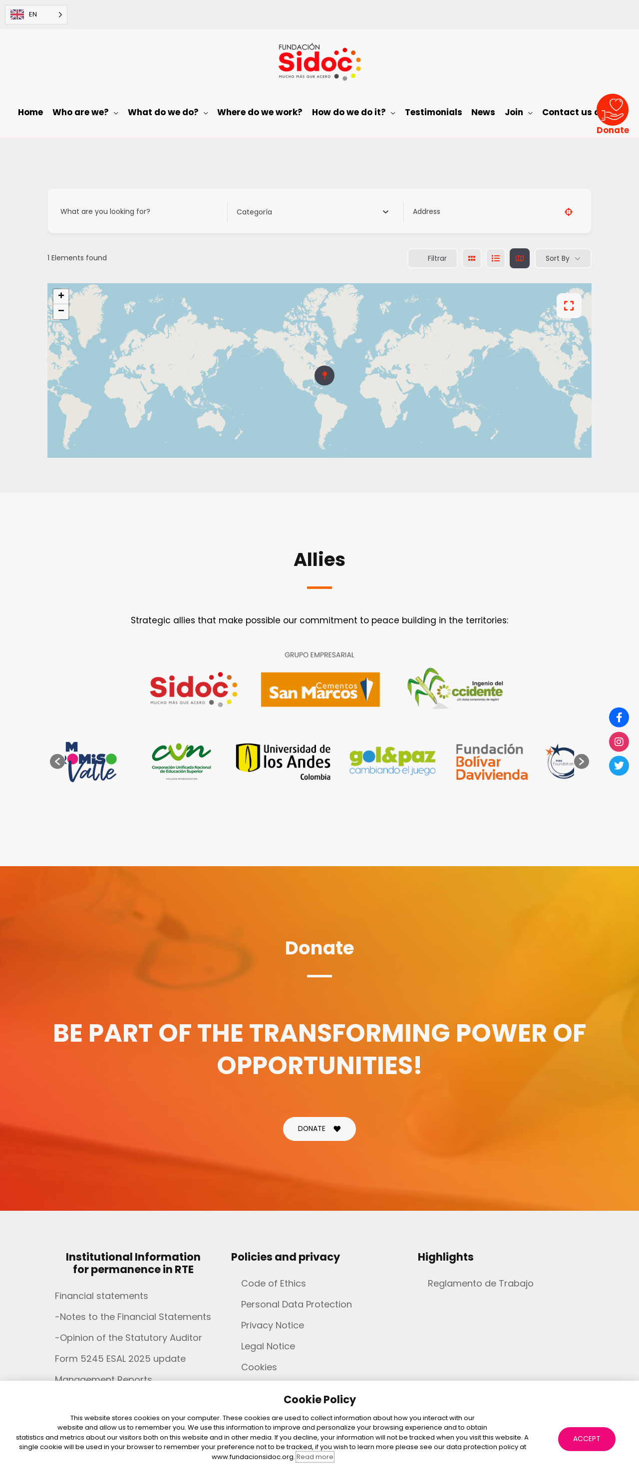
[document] (319, 741)
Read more (315, 1457)
